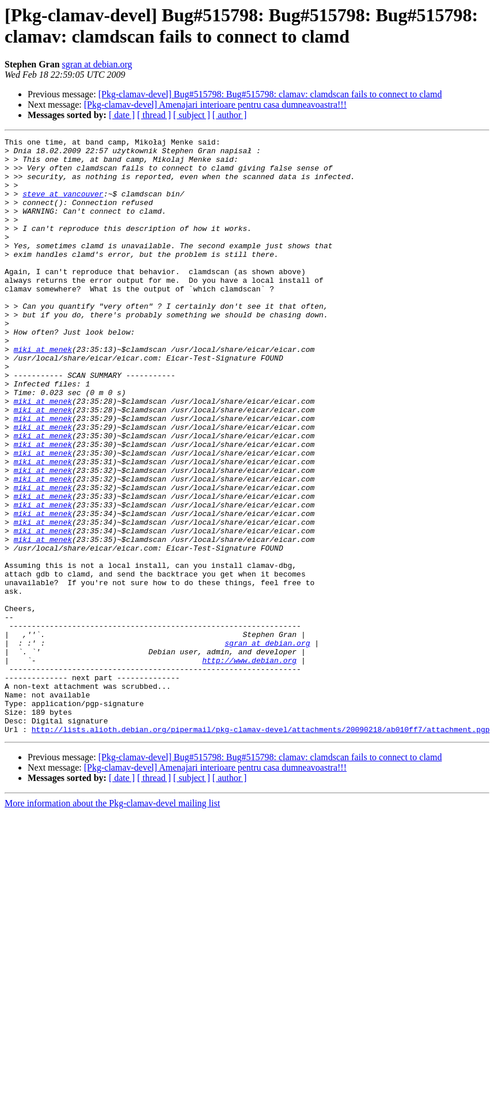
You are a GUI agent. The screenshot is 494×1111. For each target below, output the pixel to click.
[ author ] (229, 115)
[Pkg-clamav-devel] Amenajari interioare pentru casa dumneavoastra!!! (215, 104)
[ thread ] (154, 115)
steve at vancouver (62, 205)
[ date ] (122, 115)
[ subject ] (191, 115)
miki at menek (43, 392)
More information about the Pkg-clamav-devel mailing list (112, 922)
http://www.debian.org (249, 765)
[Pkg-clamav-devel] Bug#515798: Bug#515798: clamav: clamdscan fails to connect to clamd (270, 94)
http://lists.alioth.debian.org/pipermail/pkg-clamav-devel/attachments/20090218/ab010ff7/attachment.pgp (261, 848)
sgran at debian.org (97, 64)
